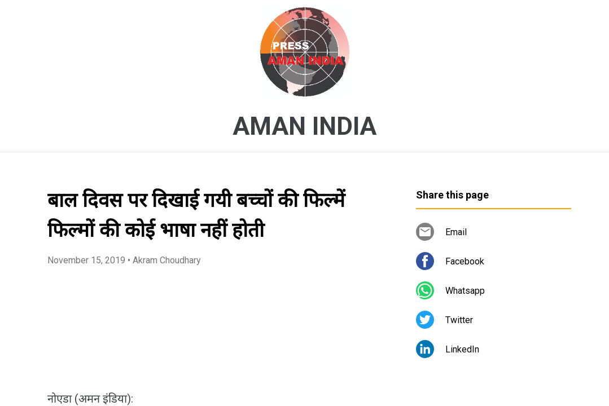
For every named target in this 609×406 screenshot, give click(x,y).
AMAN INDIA (304, 126)
